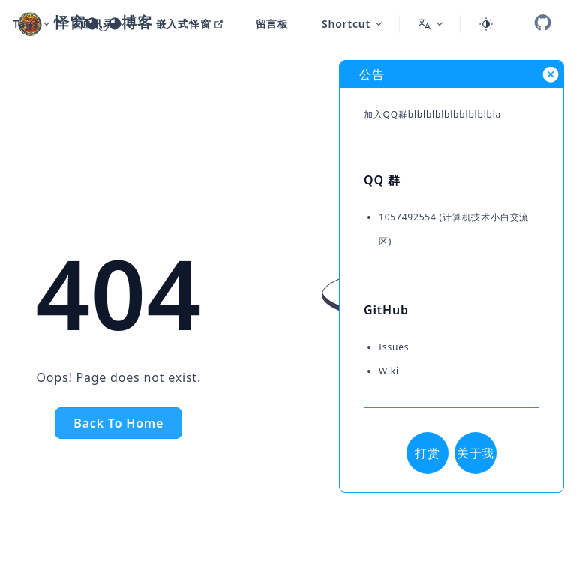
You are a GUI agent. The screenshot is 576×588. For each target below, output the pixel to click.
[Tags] (31, 24)
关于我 (475, 453)
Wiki (389, 370)
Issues (394, 346)
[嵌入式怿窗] (183, 24)
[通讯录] (95, 24)
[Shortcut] (344, 24)
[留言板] (266, 24)
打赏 (427, 453)
